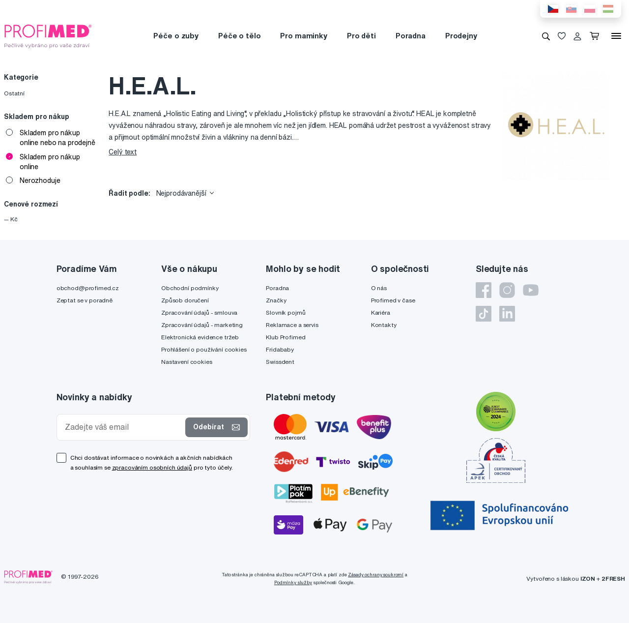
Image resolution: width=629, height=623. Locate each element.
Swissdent (280, 361)
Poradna (411, 35)
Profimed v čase (393, 300)
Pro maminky (303, 35)
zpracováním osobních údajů (152, 467)
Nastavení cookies (186, 361)
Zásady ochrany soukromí (375, 574)
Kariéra (380, 312)
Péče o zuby (175, 35)
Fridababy (280, 349)
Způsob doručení (185, 300)
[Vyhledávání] (546, 36)
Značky (276, 300)
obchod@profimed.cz (88, 288)
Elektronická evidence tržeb (200, 337)
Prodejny (461, 35)
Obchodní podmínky (190, 288)
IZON (587, 578)
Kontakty (384, 325)
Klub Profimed (285, 337)
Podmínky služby (293, 582)
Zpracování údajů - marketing (202, 325)
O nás (379, 288)
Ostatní (14, 93)
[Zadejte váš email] (123, 427)
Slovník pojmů (285, 312)
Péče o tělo (239, 35)
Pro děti (361, 35)
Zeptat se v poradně (85, 300)
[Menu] (616, 36)
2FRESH (613, 578)
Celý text (123, 151)
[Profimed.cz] (48, 35)
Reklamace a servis (292, 325)
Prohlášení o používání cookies (204, 349)
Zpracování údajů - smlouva (199, 312)
